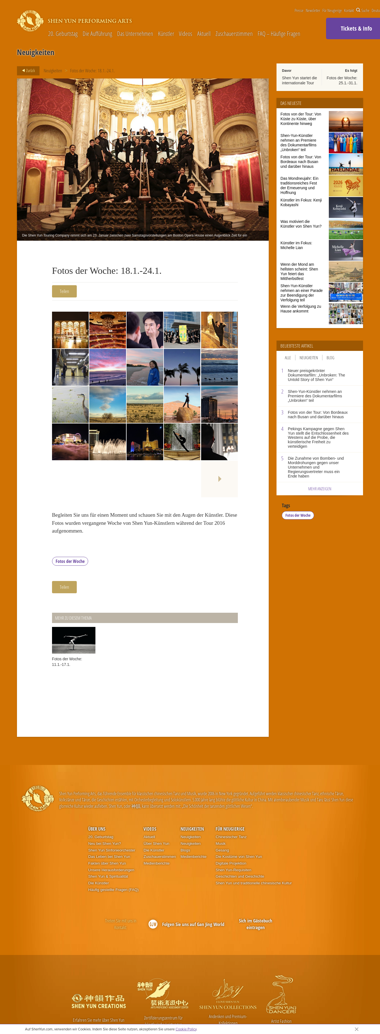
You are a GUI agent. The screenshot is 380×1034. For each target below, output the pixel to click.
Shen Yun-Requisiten (233, 870)
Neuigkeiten (53, 70)
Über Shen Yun (156, 843)
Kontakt (349, 10)
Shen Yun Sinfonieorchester (111, 850)
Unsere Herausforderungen (111, 870)
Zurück (27, 70)
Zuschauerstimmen (234, 33)
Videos (185, 33)
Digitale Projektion (231, 863)
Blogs (185, 850)
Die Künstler (98, 883)
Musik (221, 843)
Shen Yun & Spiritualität (108, 876)
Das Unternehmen (135, 33)
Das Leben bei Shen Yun (109, 857)
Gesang (222, 850)
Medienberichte (156, 863)
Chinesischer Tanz (231, 837)
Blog (330, 357)
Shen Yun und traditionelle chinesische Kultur (254, 883)
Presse (299, 10)
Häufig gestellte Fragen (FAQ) (113, 890)
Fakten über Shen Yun (107, 863)
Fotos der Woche (70, 561)
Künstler (166, 33)
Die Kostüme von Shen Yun (239, 857)
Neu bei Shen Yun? (104, 843)
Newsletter (313, 10)
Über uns (96, 829)
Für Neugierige (332, 10)
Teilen (64, 291)
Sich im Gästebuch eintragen (255, 923)
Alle (288, 357)
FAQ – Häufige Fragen (279, 33)
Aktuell (204, 33)
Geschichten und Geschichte (240, 876)
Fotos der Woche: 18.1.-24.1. (92, 70)
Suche (362, 10)
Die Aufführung (97, 33)
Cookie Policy (186, 1028)
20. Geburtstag (63, 33)
